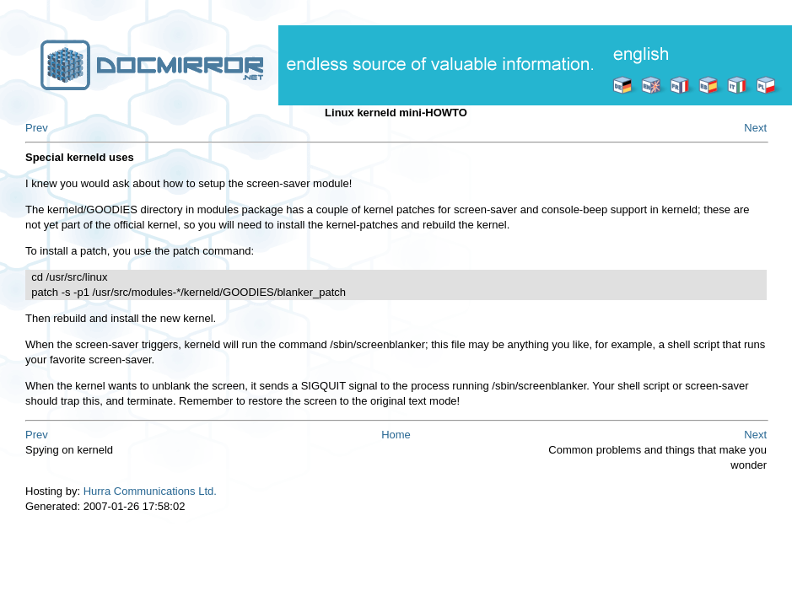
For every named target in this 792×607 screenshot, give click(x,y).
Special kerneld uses (79, 157)
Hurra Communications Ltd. (150, 491)
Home (396, 434)
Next (755, 127)
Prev (36, 127)
